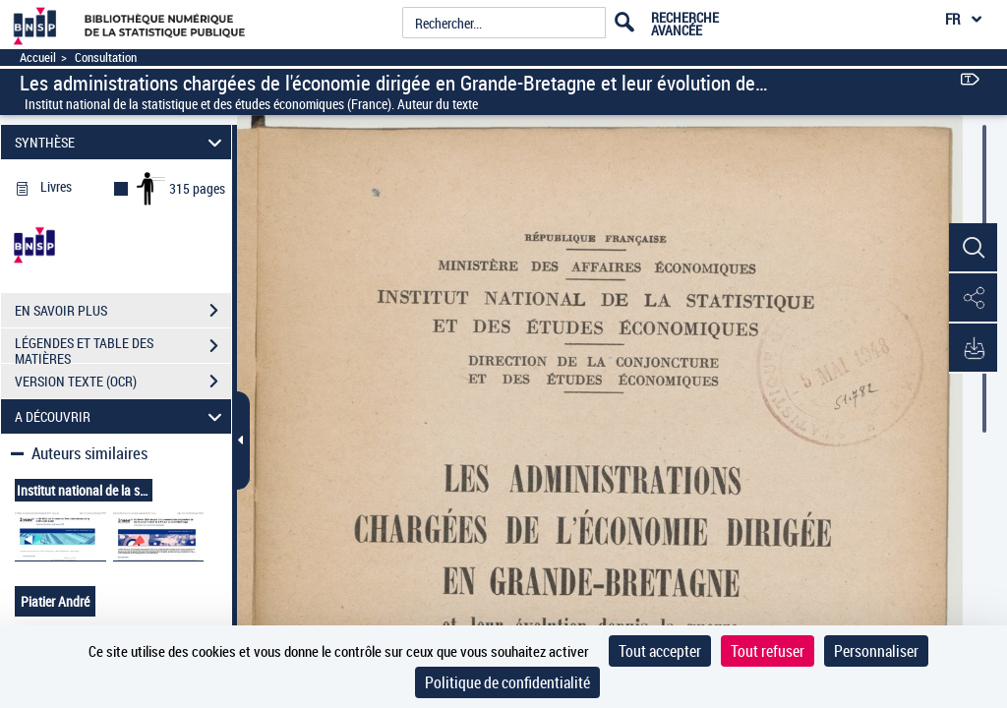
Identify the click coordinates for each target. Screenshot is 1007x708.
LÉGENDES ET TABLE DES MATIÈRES (123, 348)
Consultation (106, 57)
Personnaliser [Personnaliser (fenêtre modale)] (876, 651)
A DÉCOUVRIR (121, 416)
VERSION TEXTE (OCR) (123, 381)
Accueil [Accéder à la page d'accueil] (38, 57)
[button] (972, 248)
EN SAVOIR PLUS (123, 310)
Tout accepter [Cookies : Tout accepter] (660, 651)
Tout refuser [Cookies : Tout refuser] (767, 651)
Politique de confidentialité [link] (507, 682)
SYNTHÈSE (121, 142)
